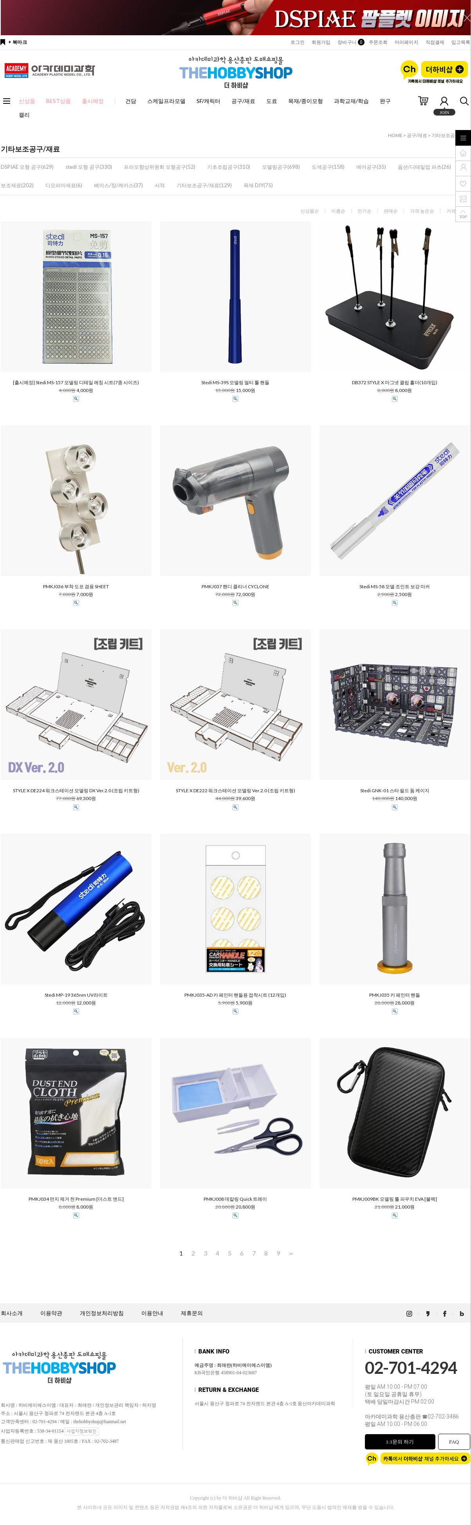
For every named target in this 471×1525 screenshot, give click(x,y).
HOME (395, 135)
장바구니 (349, 42)
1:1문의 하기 (400, 1442)
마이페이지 (407, 42)
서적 (160, 185)
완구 (385, 101)
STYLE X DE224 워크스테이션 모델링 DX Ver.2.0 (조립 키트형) (76, 790)
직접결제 (435, 42)
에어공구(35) (371, 167)
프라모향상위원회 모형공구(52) (159, 167)
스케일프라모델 (166, 101)
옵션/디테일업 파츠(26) (424, 167)
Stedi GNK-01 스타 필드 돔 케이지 (394, 790)
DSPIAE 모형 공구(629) (27, 167)
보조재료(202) (17, 185)
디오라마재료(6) (63, 185)
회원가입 (321, 42)
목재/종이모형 (305, 101)
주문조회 (378, 42)
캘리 (24, 114)
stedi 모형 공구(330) (88, 167)
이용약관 (51, 1313)
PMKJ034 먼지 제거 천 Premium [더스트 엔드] (76, 1199)
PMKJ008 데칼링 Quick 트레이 (235, 1199)
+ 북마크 (17, 42)
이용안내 (152, 1313)
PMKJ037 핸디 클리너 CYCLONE (235, 586)
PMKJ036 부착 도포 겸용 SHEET (76, 586)
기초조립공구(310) (228, 167)
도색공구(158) (328, 167)
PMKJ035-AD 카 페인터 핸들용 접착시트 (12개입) (235, 995)
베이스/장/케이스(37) (118, 185)
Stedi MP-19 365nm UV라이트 (76, 995)
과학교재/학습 (351, 101)
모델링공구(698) (281, 167)
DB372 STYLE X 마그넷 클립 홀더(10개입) (394, 382)
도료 (271, 101)
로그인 (298, 42)
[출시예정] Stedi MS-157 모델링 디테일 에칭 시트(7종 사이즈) (76, 382)
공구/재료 (243, 101)
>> (290, 1253)
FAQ (454, 1442)
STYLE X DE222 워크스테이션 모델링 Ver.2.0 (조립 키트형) (235, 790)
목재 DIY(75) (258, 185)
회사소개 (12, 1313)
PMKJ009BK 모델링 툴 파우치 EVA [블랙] (394, 1199)
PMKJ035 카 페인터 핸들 (394, 995)
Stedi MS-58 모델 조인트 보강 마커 (394, 586)
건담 (130, 101)
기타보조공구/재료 (451, 135)
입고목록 (460, 42)
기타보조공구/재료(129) (204, 185)
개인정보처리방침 (102, 1313)
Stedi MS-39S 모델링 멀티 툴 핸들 (235, 382)
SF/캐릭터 (208, 101)
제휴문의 (192, 1313)
